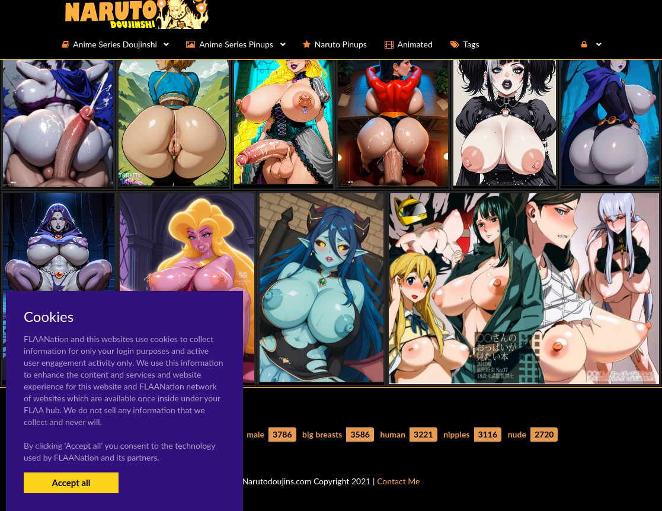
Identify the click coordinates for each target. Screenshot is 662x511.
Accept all (71, 482)
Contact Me (398, 481)
